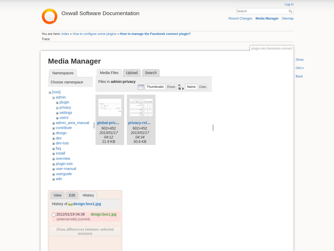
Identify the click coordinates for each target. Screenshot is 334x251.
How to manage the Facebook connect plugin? (155, 34)
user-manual (66, 169)
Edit (72, 195)
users (63, 117)
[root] (56, 92)
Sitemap (288, 18)
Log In (289, 4)
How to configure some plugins (95, 34)
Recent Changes (240, 18)
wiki (59, 179)
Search (291, 11)
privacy (65, 107)
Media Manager (267, 18)
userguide (64, 174)
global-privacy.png (113, 123)
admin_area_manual (72, 123)
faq (58, 148)
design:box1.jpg (87, 204)
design (61, 133)
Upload (132, 73)
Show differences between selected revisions (85, 231)
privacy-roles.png (143, 123)
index (65, 34)
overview (63, 158)
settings (65, 113)
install (60, 153)
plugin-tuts (64, 164)
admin (61, 97)
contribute (64, 128)
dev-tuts (62, 143)
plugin (64, 102)
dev (59, 138)
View (57, 195)
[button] (155, 87)
